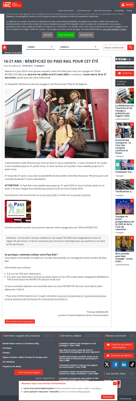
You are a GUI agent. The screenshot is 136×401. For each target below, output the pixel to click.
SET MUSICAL (9, 362)
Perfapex (7, 348)
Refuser (48, 35)
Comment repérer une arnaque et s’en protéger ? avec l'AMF (77, 344)
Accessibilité (119, 10)
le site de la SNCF (49, 194)
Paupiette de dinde (12, 366)
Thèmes (31, 47)
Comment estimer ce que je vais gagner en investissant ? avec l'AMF (78, 366)
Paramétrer (86, 35)
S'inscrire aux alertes (121, 355)
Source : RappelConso (45, 378)
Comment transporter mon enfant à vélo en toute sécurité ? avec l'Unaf (78, 379)
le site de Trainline (80, 194)
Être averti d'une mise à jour (20, 321)
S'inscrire (127, 73)
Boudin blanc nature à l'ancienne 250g (21, 343)
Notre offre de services (102, 10)
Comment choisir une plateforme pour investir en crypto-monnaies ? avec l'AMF (78, 372)
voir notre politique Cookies (115, 29)
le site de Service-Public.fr (54, 299)
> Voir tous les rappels (29, 372)
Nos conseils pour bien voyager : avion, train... (124, 257)
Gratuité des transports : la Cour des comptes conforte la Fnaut (123, 146)
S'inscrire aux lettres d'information (121, 346)
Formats (64, 47)
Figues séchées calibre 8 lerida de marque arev (25, 357)
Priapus (6, 352)
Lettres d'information (66, 10)
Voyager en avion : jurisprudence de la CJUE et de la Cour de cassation (124, 223)
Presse (129, 10)
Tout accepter (65, 35)
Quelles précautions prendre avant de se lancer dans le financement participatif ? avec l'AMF (78, 358)
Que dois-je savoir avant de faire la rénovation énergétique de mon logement (79, 351)
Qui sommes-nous (84, 10)
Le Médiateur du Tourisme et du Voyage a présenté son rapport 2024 (124, 110)
